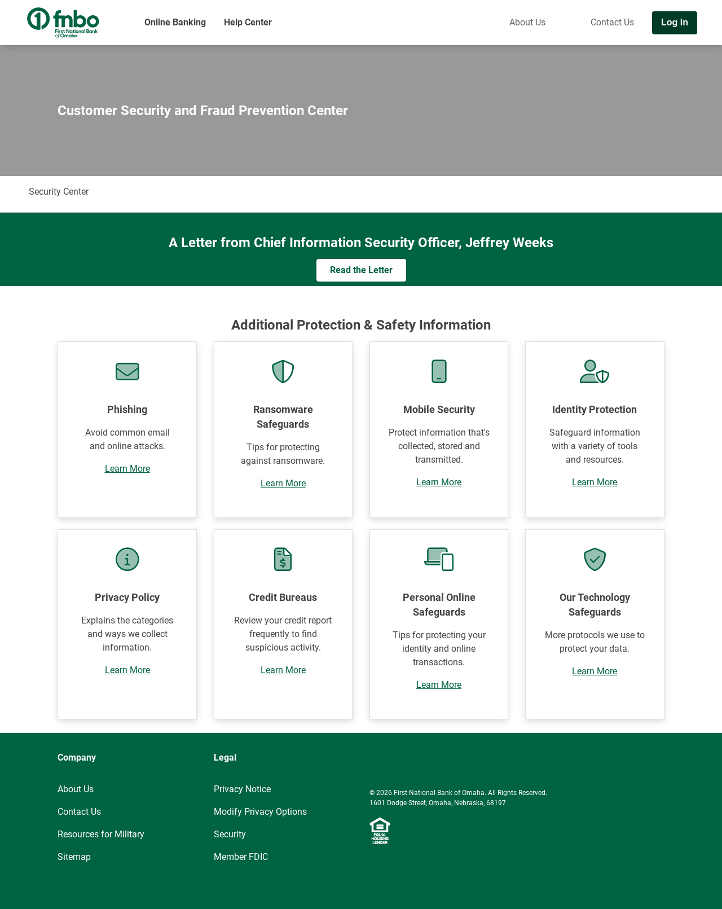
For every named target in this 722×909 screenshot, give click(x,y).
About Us (527, 22)
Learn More (127, 468)
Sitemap (74, 856)
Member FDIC (241, 856)
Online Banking (175, 22)
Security (230, 834)
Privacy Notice (242, 789)
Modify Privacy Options (260, 811)
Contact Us (612, 22)
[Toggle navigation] (709, 54)
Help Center (248, 22)
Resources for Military (101, 834)
